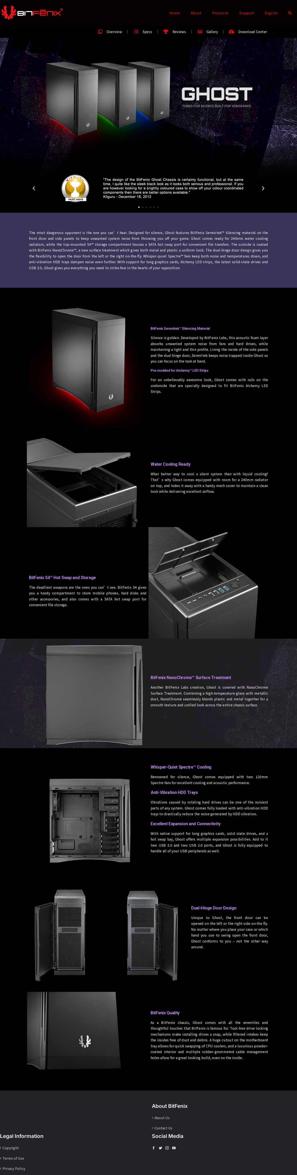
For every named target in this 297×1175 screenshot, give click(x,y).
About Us (162, 1117)
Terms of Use (13, 1158)
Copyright (11, 1147)
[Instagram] (167, 1148)
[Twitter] (160, 1148)
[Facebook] (153, 1148)
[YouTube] (174, 1148)
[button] (290, 13)
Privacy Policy (14, 1168)
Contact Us (163, 1127)
